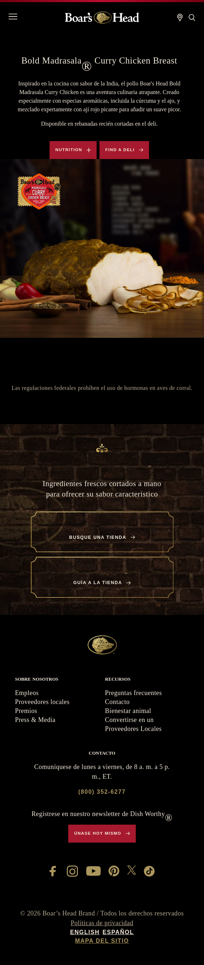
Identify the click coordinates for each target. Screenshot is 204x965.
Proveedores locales (42, 701)
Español (118, 932)
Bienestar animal (128, 710)
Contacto (117, 701)
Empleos (27, 692)
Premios (26, 710)
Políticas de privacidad (102, 923)
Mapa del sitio (102, 941)
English (84, 932)
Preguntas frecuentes (133, 692)
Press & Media (35, 719)
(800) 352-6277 (102, 792)
